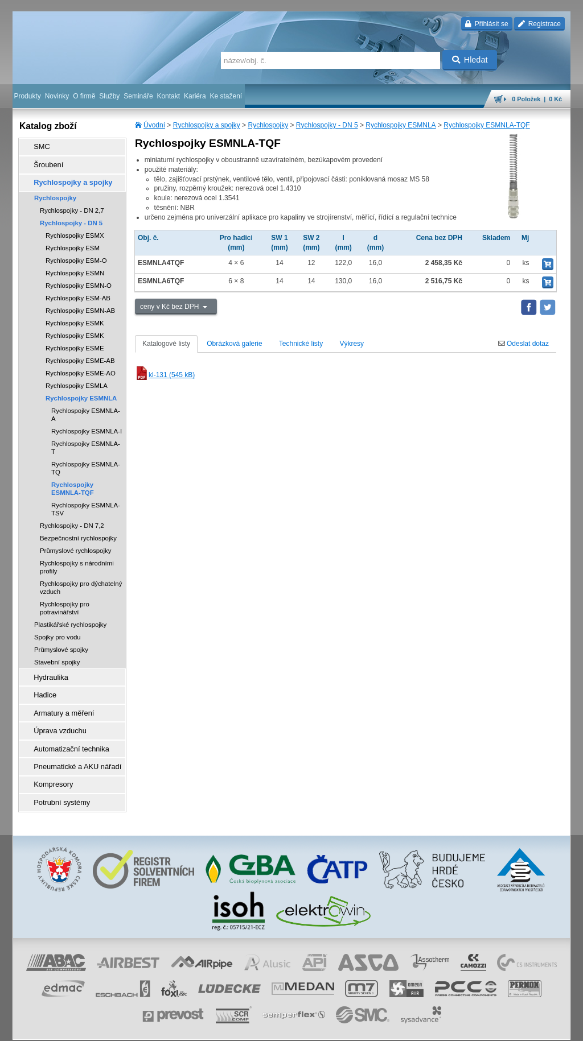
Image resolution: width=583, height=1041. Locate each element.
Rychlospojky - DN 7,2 (72, 520)
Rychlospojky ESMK (75, 317)
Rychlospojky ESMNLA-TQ (85, 462)
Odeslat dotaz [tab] (523, 344)
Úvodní (154, 125)
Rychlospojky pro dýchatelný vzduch (81, 582)
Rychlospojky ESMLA (77, 380)
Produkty (27, 96)
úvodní (420, 1026)
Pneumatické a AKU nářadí (72, 750)
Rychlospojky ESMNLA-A (85, 409)
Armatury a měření (59, 703)
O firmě (84, 96)
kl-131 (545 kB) (165, 375)
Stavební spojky (57, 656)
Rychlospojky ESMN (75, 267)
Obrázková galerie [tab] (234, 344)
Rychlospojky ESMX (75, 229)
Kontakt (168, 96)
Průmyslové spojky (61, 644)
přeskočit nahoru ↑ (538, 1026)
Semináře (138, 96)
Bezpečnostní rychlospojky (78, 532)
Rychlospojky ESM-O (76, 254)
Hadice (41, 687)
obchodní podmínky (189, 1026)
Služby (109, 96)
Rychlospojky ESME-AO (81, 367)
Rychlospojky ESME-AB (80, 355)
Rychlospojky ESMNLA (401, 125)
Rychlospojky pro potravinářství (64, 602)
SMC (38, 146)
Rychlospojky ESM (73, 242)
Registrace (539, 24)
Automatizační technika (66, 734)
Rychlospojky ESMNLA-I (86, 425)
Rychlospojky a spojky (206, 125)
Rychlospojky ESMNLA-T (85, 442)
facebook (392, 1026)
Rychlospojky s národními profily (77, 561)
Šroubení (45, 162)
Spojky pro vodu (57, 631)
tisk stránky (491, 1026)
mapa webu (452, 1026)
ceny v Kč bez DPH (170, 307)
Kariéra (195, 96)
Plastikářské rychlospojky (70, 618)
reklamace (312, 1026)
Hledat (470, 59)
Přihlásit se (486, 24)
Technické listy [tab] (301, 344)
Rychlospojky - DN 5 (327, 125)
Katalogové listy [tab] (166, 344)
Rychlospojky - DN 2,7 (72, 204)
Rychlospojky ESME (75, 342)
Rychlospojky (268, 125)
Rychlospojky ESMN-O (79, 279)
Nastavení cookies (130, 1026)
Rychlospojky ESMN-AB (80, 304)
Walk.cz (86, 1027)
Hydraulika (47, 671)
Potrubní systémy (57, 782)
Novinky (57, 96)
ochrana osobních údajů (257, 1026)
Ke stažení (226, 96)
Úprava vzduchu (55, 718)
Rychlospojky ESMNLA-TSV (85, 503)
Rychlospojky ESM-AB (78, 292)
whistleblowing (352, 1026)
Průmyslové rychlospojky (75, 545)
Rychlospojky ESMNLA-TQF (486, 125)
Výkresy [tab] (351, 344)
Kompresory (49, 766)
